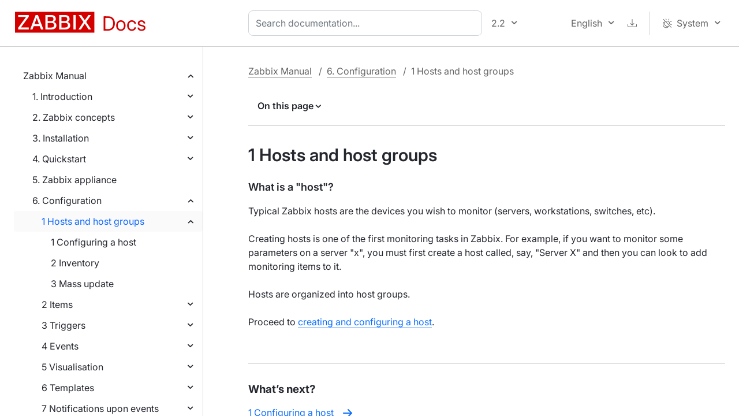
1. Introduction (62, 96)
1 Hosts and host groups (93, 221)
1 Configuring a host (93, 242)
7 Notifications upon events (100, 408)
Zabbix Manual (55, 75)
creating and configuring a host (365, 322)
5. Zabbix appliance (74, 179)
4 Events (60, 346)
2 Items (57, 304)
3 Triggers (63, 325)
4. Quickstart (59, 159)
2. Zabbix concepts (73, 117)
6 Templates (68, 387)
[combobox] (367, 23)
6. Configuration (67, 200)
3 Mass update (82, 283)
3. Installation (60, 138)
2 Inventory (75, 263)
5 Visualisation (72, 367)
